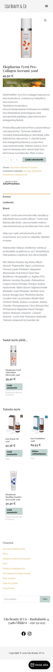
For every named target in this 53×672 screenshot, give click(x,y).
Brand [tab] (6, 208)
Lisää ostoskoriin (34, 159)
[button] (45, 20)
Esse (5, 576)
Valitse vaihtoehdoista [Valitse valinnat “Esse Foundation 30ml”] (40, 459)
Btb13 (5, 566)
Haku (45, 611)
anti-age (27, 171)
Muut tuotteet (9, 591)
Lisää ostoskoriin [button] (13, 391)
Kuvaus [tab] (7, 196)
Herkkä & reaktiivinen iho (14, 581)
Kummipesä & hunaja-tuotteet (17, 586)
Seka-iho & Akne (10, 596)
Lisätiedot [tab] (8, 202)
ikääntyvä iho (21, 175)
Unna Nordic (9, 601)
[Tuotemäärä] (11, 159)
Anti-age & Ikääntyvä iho (14, 561)
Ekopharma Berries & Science (23, 167)
